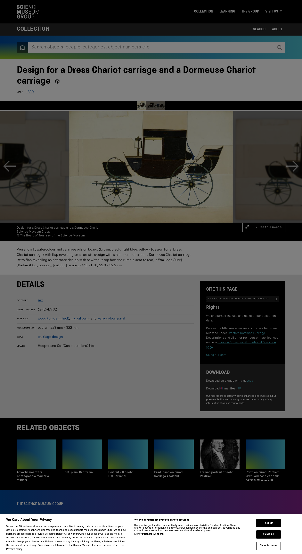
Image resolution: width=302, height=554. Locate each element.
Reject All (268, 538)
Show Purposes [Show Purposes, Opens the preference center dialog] (268, 549)
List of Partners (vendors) (149, 538)
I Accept (268, 527)
